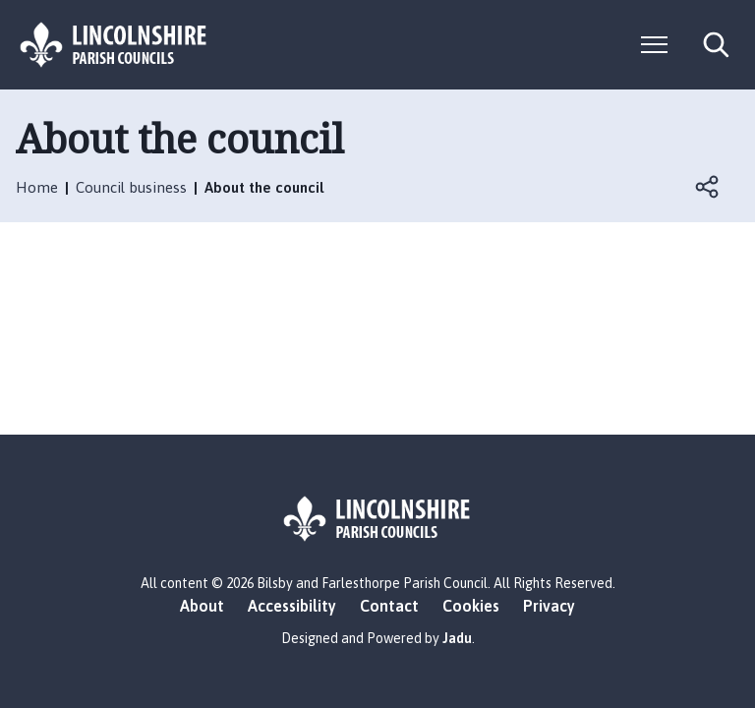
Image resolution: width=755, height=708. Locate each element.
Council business (131, 187)
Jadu (457, 638)
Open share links (708, 187)
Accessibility (292, 606)
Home (37, 187)
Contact (389, 606)
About (202, 606)
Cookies (470, 606)
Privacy (549, 606)
